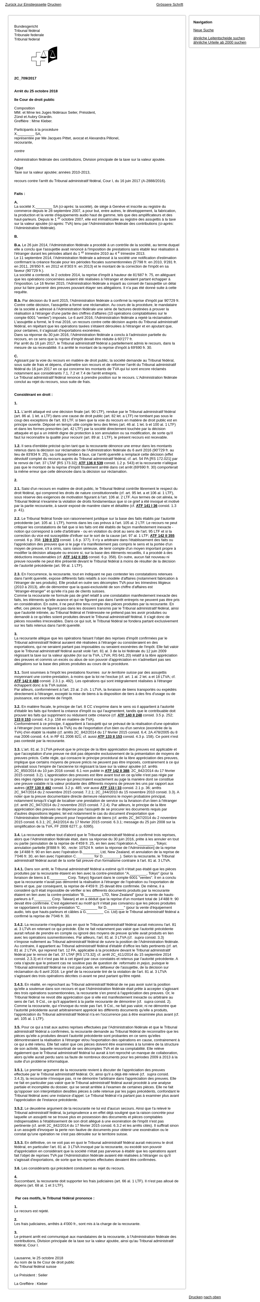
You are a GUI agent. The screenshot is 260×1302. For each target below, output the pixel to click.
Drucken (54, 4)
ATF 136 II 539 (91, 463)
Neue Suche (203, 30)
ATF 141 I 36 (146, 506)
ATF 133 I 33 (111, 788)
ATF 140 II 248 (130, 715)
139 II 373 (50, 540)
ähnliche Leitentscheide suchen (219, 38)
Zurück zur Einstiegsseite (25, 4)
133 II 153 (22, 719)
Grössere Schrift (169, 4)
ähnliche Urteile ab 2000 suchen (219, 42)
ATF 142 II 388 (117, 771)
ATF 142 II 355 (162, 535)
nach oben (212, 1297)
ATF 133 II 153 (110, 736)
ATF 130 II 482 (39, 788)
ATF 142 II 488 (26, 681)
